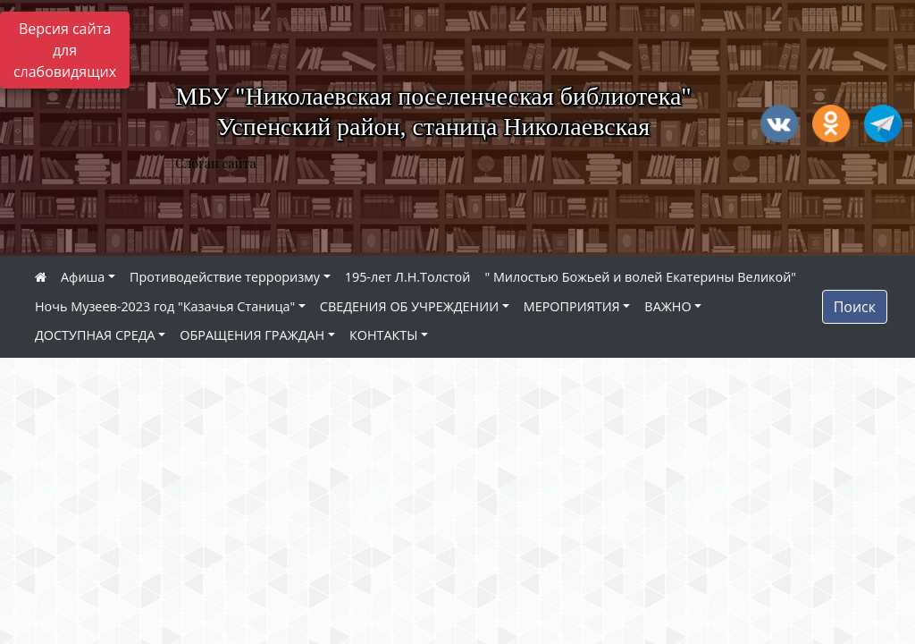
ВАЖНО (667, 306)
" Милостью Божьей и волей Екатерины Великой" (640, 276)
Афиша (83, 276)
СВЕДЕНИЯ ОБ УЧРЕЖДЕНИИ (409, 306)
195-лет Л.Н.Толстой (408, 276)
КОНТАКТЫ (383, 334)
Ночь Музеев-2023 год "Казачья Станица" (165, 306)
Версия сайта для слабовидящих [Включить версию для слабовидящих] (64, 50)
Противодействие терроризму (225, 276)
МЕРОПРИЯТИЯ (572, 306)
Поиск (855, 307)
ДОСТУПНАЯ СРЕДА (95, 334)
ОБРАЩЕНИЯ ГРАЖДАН (252, 334)
